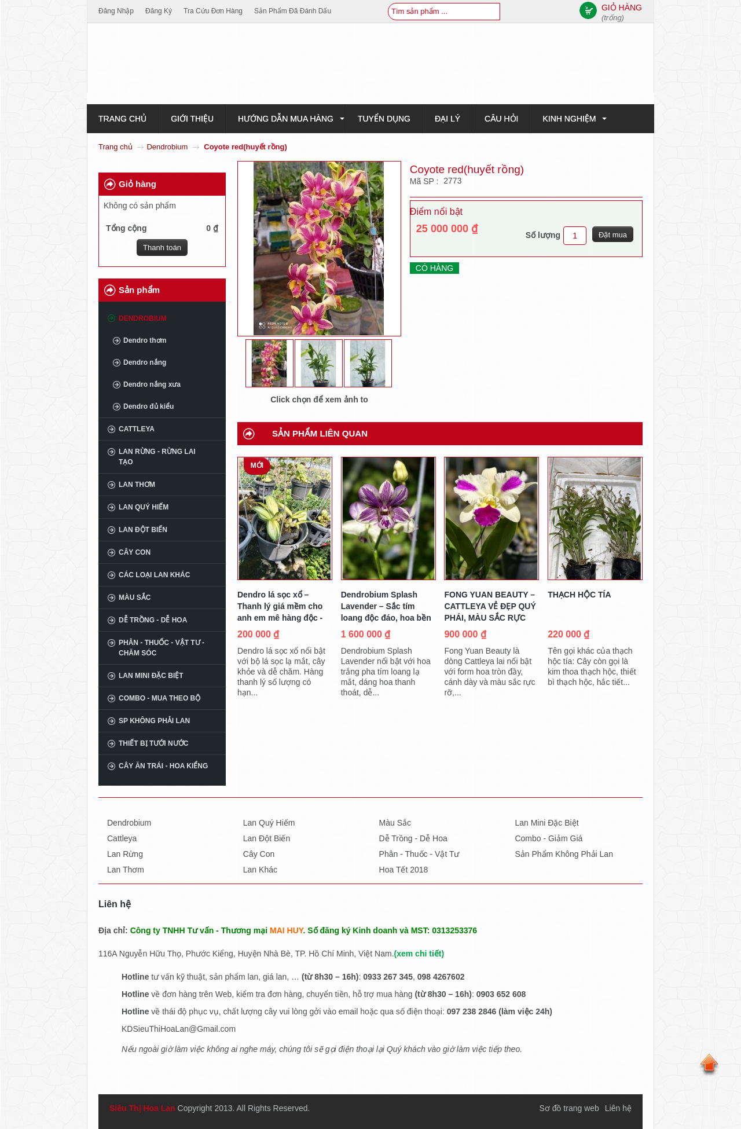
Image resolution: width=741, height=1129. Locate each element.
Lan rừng (125, 854)
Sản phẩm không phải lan (564, 854)
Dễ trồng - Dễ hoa (153, 620)
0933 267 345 (388, 976)
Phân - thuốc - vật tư (419, 854)
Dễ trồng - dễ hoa (413, 838)
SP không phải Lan (154, 721)
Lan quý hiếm (143, 507)
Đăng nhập (116, 11)
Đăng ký (158, 11)
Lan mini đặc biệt (151, 676)
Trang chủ (115, 146)
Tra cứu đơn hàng (213, 11)
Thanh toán (162, 247)
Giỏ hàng (137, 184)
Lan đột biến (143, 530)
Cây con (135, 552)
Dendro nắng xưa (152, 384)
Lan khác (260, 869)
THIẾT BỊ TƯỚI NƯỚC (153, 743)
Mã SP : (425, 181)
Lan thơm (137, 485)
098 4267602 (441, 976)
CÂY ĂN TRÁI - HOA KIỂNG (163, 766)
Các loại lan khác (154, 575)
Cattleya (137, 429)
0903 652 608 (501, 994)
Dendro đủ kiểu (148, 406)
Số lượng (543, 235)
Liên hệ (618, 1108)
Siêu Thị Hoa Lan (142, 1108)
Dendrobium (167, 146)
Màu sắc (135, 597)
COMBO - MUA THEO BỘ (159, 698)
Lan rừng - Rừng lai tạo (157, 457)
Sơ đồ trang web (569, 1108)
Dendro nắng (144, 362)
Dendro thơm (144, 340)
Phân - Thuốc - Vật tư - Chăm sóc (161, 648)
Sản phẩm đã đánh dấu (292, 11)
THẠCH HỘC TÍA (579, 594)
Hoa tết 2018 (403, 869)
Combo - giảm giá (548, 838)
